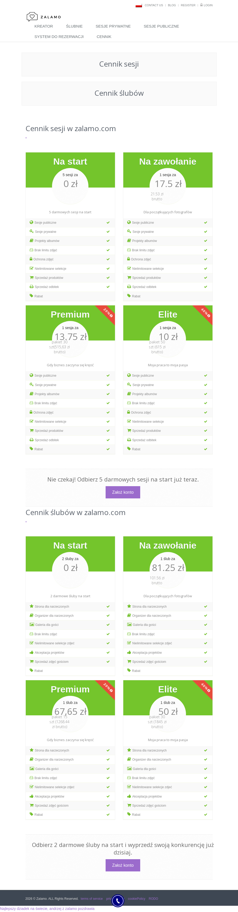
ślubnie (74, 26)
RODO (153, 899)
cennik (104, 36)
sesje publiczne (161, 26)
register (188, 5)
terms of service (92, 899)
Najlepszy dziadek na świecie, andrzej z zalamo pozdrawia (47, 909)
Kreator (44, 26)
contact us (154, 5)
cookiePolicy (136, 899)
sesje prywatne (113, 26)
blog (172, 5)
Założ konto (123, 492)
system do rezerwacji (59, 36)
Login (208, 5)
